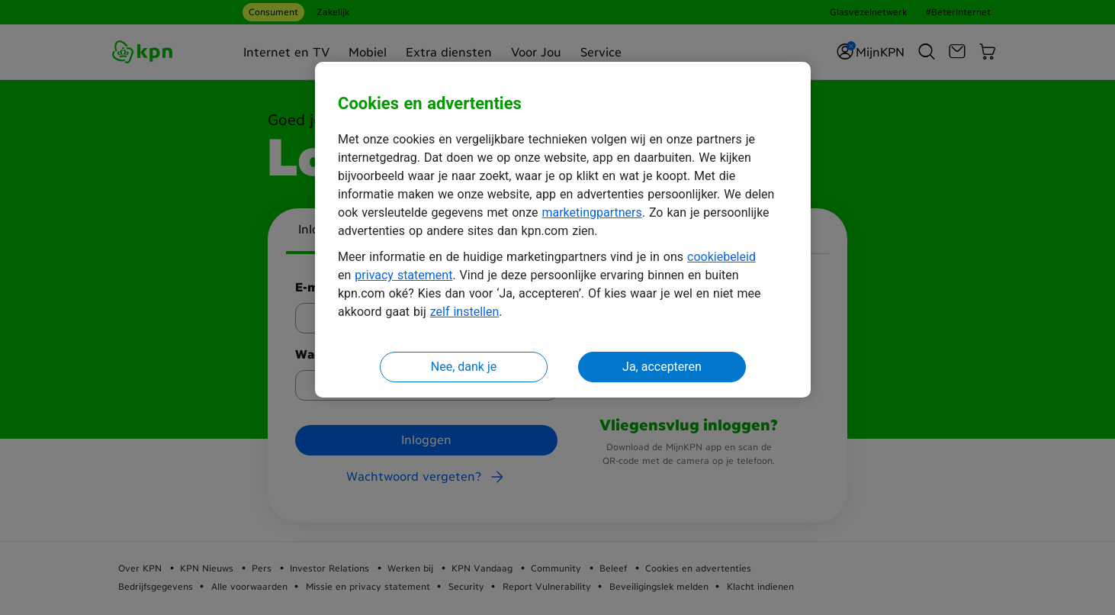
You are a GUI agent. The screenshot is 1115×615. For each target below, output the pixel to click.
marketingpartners (591, 212)
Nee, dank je (463, 366)
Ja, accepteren (662, 366)
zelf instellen (465, 311)
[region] (563, 230)
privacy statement (403, 275)
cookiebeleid (721, 257)
